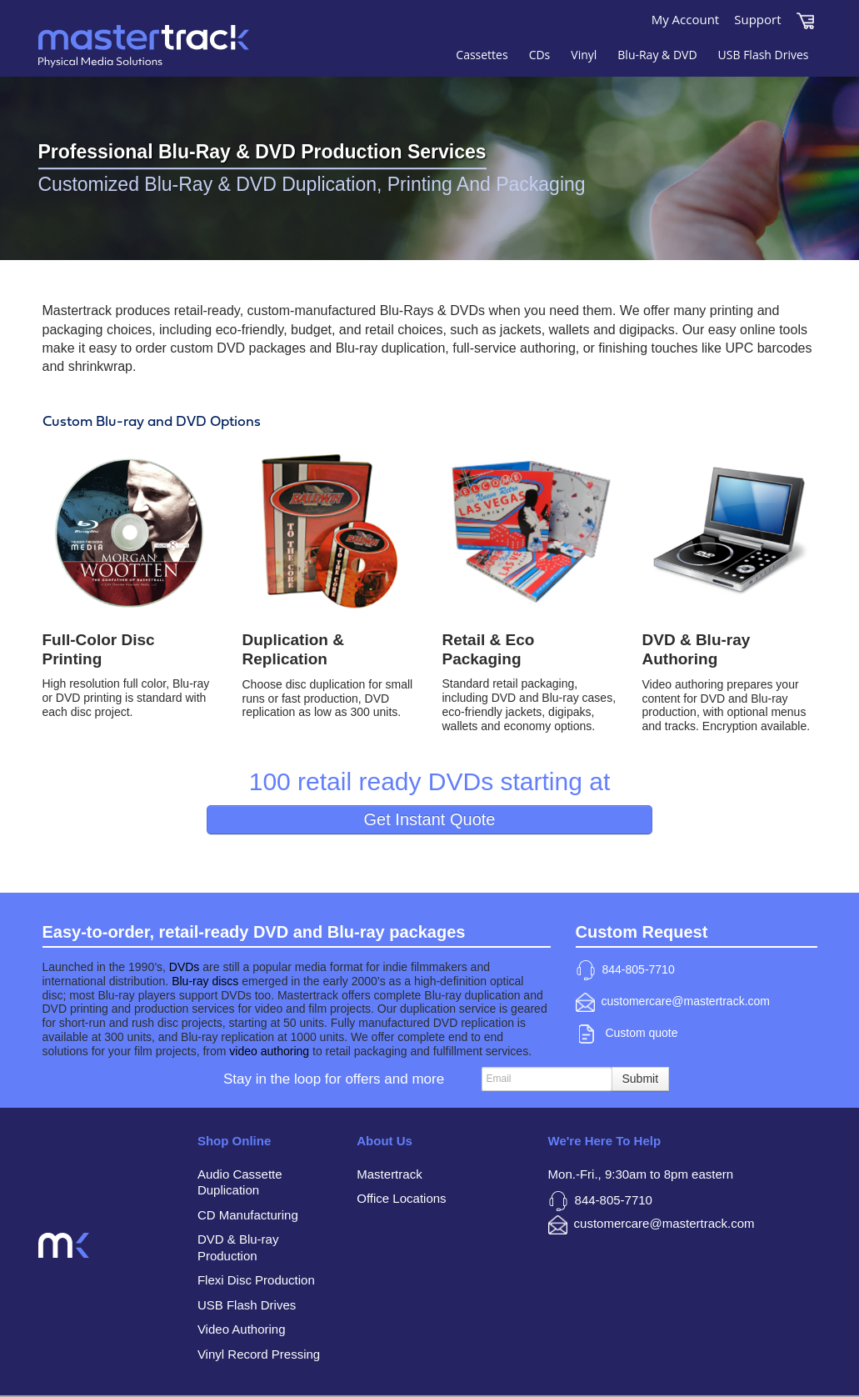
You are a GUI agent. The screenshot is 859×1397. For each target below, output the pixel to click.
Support (757, 19)
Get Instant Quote (430, 819)
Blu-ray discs (205, 981)
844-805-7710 (625, 970)
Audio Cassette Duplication (239, 1182)
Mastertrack (171, 58)
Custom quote (628, 1034)
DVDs (184, 967)
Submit (640, 1078)
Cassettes (481, 55)
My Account (686, 19)
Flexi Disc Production (256, 1280)
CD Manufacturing (247, 1215)
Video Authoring (241, 1329)
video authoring (269, 1051)
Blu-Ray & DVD (657, 55)
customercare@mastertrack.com (673, 1002)
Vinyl (584, 55)
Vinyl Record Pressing (258, 1354)
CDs (540, 55)
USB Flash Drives (763, 55)
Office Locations (401, 1198)
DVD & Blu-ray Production (238, 1247)
